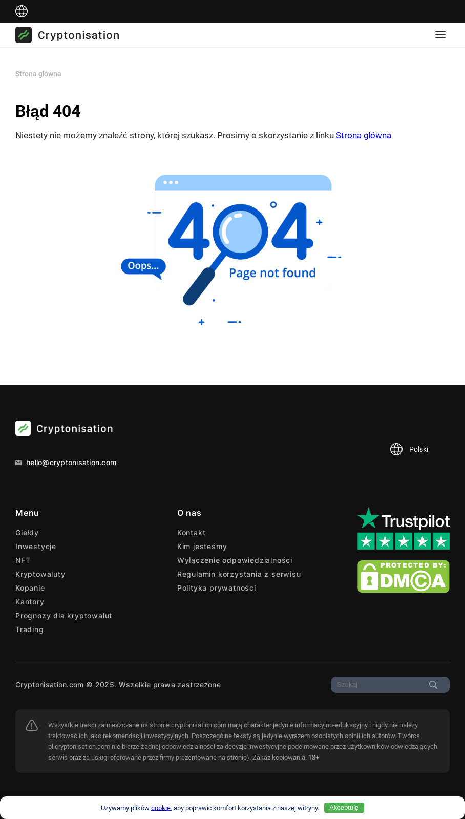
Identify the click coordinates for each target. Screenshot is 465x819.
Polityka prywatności (216, 587)
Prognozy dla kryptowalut (63, 615)
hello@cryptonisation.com (65, 462)
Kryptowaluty (40, 574)
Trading (29, 629)
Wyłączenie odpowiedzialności (234, 560)
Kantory (30, 601)
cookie (161, 807)
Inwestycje (35, 546)
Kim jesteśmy (202, 546)
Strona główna (364, 135)
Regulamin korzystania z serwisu (239, 574)
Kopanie (30, 587)
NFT (22, 560)
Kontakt (191, 532)
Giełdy (27, 532)
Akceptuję (343, 807)
